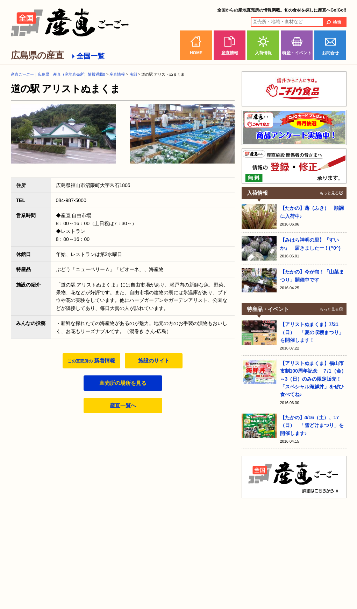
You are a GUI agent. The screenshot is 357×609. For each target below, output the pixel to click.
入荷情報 (263, 52)
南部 (133, 74)
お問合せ (330, 52)
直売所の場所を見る (123, 383)
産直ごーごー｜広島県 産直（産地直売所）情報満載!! (58, 74)
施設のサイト (154, 361)
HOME (196, 52)
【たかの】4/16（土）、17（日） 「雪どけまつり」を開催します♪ (312, 425)
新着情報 (91, 361)
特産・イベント (297, 52)
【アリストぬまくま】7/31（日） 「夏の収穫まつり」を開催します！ (312, 332)
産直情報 (229, 52)
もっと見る (329, 193)
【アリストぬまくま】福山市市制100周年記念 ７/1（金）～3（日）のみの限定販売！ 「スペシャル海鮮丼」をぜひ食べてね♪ (313, 378)
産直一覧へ (123, 405)
